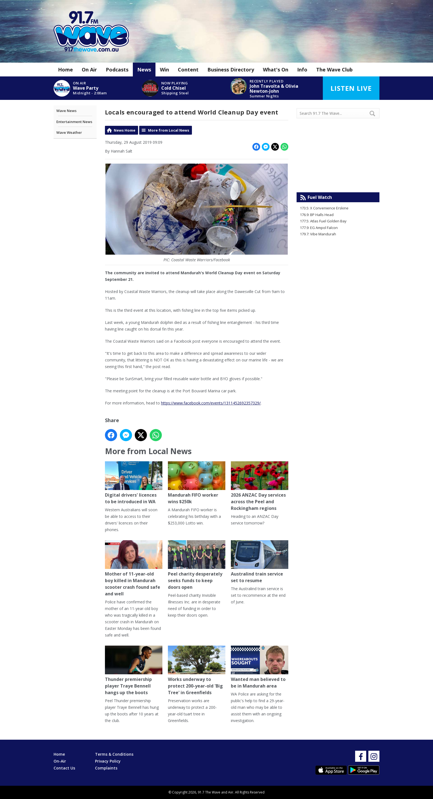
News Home (124, 130)
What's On (275, 69)
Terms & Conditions (114, 754)
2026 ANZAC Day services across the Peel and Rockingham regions (259, 487)
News (144, 69)
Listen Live (351, 88)
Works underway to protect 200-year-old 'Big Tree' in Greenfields (196, 671)
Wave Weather (69, 132)
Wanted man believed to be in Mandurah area (259, 667)
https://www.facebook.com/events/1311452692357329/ (211, 403)
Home (65, 69)
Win (164, 69)
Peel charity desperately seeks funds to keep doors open (196, 565)
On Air (89, 69)
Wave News (66, 110)
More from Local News (168, 130)
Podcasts (117, 69)
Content (188, 69)
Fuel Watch (320, 197)
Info (302, 69)
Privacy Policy (108, 761)
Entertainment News (74, 121)
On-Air (60, 761)
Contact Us (64, 768)
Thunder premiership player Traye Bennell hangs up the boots (133, 671)
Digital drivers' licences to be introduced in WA (133, 483)
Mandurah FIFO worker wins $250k (196, 483)
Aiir (230, 792)
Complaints (106, 768)
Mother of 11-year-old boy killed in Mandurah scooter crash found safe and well (133, 568)
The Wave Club (334, 69)
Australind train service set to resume (259, 562)
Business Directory (230, 69)
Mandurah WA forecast (338, 181)
